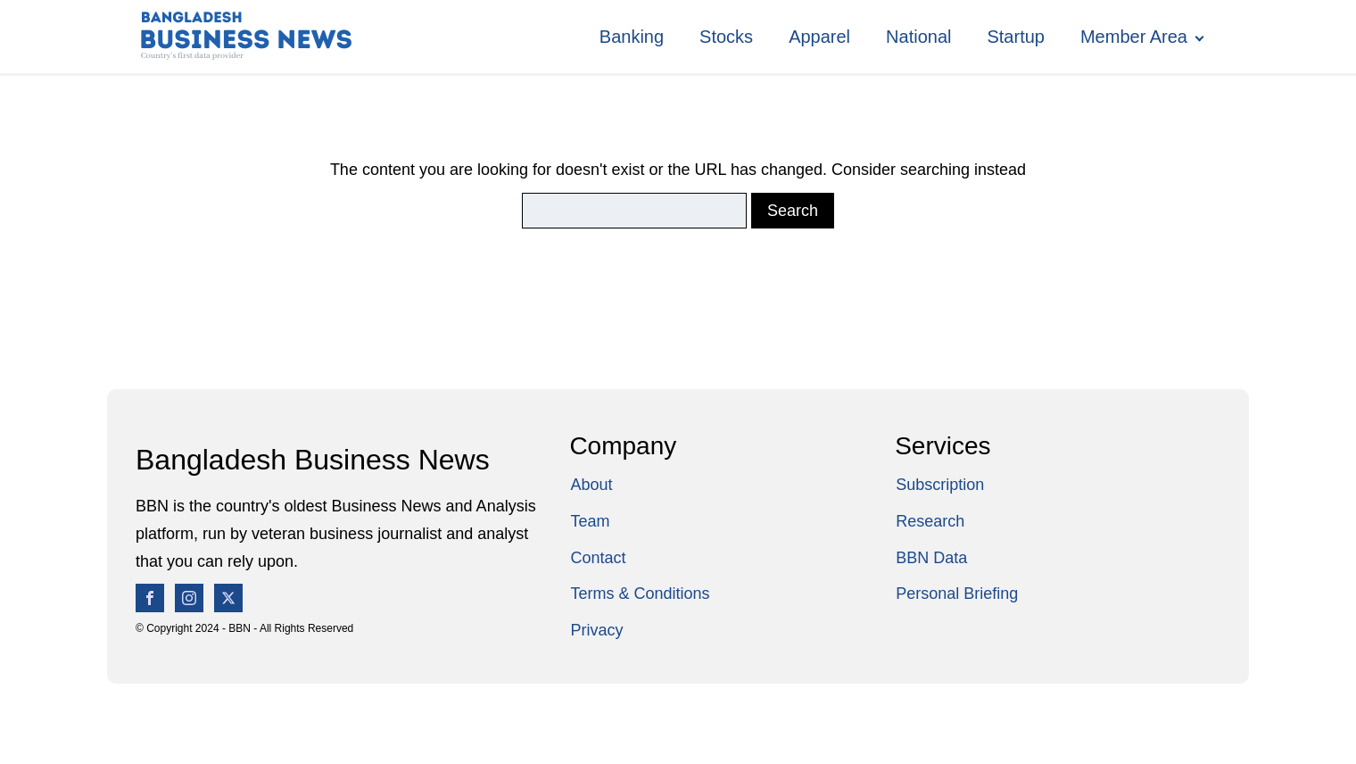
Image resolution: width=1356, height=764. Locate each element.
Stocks (726, 36)
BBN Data (931, 558)
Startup (1015, 36)
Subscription (940, 485)
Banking (631, 36)
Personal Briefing (957, 593)
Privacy (596, 630)
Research (930, 521)
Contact (597, 558)
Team (589, 521)
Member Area (1133, 36)
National (918, 36)
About (591, 485)
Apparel (819, 36)
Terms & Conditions (639, 593)
